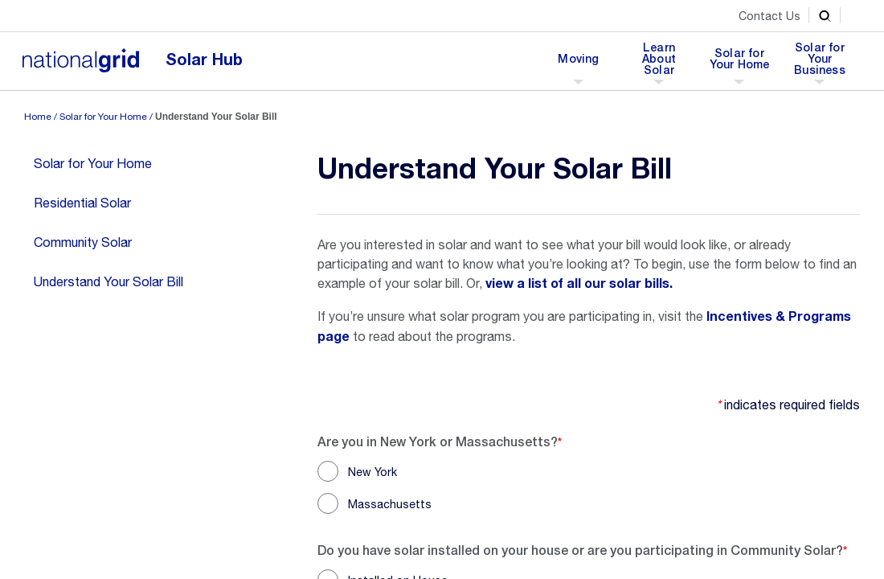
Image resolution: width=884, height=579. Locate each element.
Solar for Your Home (740, 63)
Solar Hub (204, 60)
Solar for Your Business (819, 63)
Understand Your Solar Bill (108, 281)
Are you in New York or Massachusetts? (437, 441)
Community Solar (83, 242)
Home (37, 116)
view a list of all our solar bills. (579, 283)
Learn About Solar (663, 63)
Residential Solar (82, 202)
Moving (578, 63)
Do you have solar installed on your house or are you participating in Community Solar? (580, 550)
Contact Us (769, 16)
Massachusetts (390, 504)
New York (372, 472)
